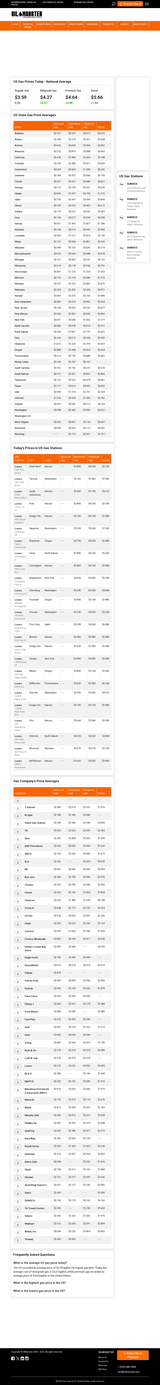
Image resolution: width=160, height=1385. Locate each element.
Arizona (18, 145)
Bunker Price (44, 24)
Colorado (19, 163)
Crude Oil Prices (28, 25)
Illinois (18, 205)
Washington (21, 410)
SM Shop (102, 1369)
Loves (18, 466)
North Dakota (21, 331)
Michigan (19, 259)
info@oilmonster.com (129, 1371)
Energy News (76, 24)
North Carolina (22, 325)
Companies (92, 24)
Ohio (17, 337)
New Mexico (21, 313)
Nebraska (20, 289)
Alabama (19, 133)
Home (16, 24)
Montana (19, 283)
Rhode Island (21, 362)
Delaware (19, 175)
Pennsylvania (21, 356)
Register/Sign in (130, 4)
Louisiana (20, 235)
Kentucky (19, 229)
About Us (102, 1357)
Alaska (18, 139)
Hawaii (18, 193)
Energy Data (139, 24)
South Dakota (21, 374)
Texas (18, 386)
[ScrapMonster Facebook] (11, 1359)
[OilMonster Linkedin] (21, 1359)
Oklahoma (20, 343)
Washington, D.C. (23, 416)
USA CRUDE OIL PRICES (52, 2)
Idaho (17, 199)
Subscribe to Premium (133, 1355)
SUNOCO (132, 183)
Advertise (102, 1365)
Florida (18, 181)
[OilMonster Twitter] (16, 1359)
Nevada (18, 295)
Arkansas (19, 151)
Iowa (17, 217)
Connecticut (21, 169)
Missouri (19, 277)
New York (19, 319)
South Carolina (22, 368)
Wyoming (19, 434)
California (19, 157)
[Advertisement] (80, 53)
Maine (18, 241)
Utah (17, 392)
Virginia (18, 404)
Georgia (19, 187)
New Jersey (21, 307)
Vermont (19, 398)
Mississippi (21, 271)
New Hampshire (23, 301)
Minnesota (20, 265)
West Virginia (21, 422)
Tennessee (20, 380)
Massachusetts (23, 253)
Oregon (18, 349)
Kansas (18, 223)
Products (108, 24)
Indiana (18, 211)
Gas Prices (59, 24)
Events (124, 24)
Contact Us (103, 1361)
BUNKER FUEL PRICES (83, 2)
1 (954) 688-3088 (127, 1366)
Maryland (19, 247)
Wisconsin (20, 428)
